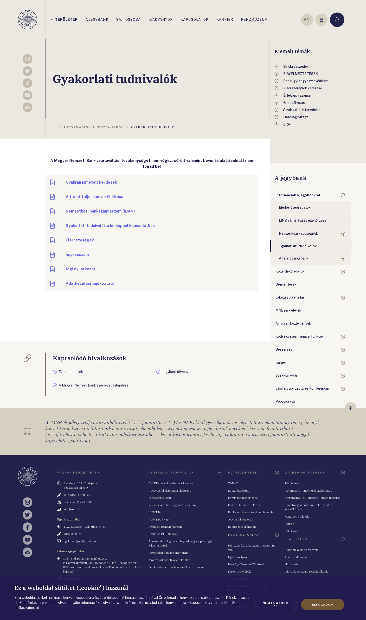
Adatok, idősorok (296, 557)
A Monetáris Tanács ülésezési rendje (309, 490)
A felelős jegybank (293, 258)
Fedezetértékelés (159, 498)
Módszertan (292, 564)
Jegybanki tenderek (240, 519)
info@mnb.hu (72, 509)
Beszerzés (284, 349)
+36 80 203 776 (74, 534)
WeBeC (233, 483)
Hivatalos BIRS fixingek (163, 534)
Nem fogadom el (276, 604)
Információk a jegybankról (298, 195)
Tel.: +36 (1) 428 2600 (78, 495)
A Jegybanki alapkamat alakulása (169, 490)
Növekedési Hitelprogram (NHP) (168, 552)
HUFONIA (154, 512)
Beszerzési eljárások (242, 526)
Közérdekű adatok (290, 271)
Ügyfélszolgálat (238, 557)
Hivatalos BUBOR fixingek (165, 526)
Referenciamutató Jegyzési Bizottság (172, 505)
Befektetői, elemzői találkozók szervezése (176, 567)
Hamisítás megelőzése (243, 498)
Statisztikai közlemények (301, 550)
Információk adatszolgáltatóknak (306, 571)
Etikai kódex (293, 531)
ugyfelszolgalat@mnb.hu (80, 541)
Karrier (281, 362)
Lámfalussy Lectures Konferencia (302, 388)
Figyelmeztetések (239, 571)
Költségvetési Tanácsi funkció (299, 336)
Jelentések (291, 483)
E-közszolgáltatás (290, 297)
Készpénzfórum (239, 490)
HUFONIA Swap (158, 519)
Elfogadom (323, 604)
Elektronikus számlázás (244, 505)
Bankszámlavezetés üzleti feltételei (251, 512)
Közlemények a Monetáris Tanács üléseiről (312, 498)
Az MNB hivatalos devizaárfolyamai (171, 483)
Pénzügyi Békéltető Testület (246, 564)
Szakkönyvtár (286, 375)
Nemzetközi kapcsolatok (298, 233)
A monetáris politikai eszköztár (169, 560)
